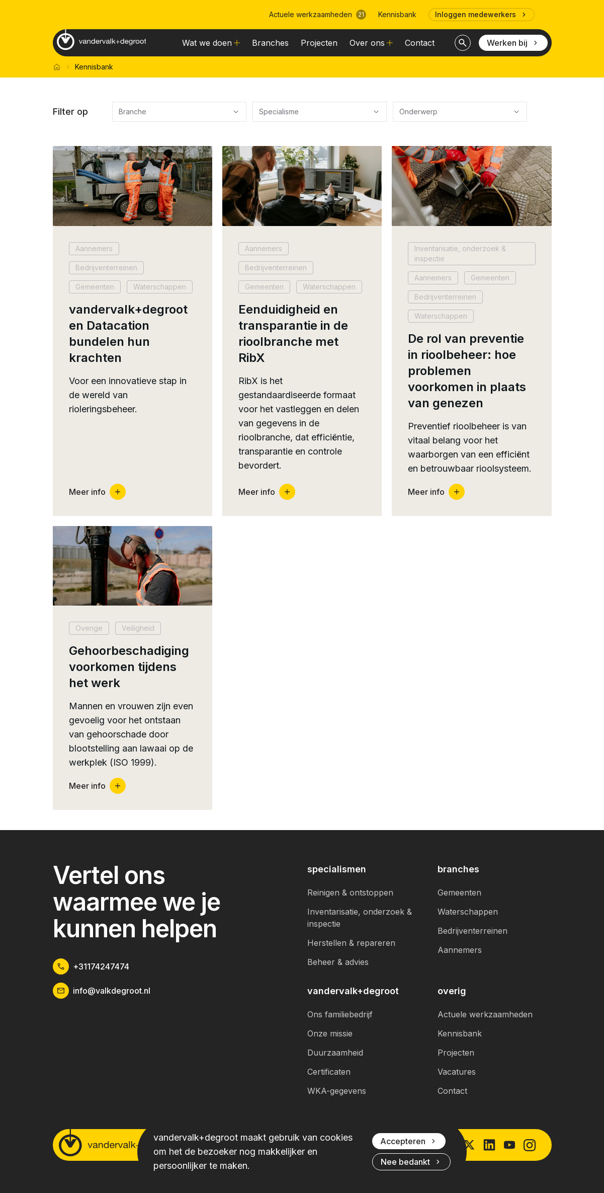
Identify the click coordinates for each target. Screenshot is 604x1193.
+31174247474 (91, 966)
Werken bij (513, 43)
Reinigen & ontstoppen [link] (350, 892)
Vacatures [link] (457, 1072)
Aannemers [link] (460, 950)
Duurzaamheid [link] (335, 1053)
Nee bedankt (411, 1162)
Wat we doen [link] (211, 43)
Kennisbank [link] (397, 14)
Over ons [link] (371, 43)
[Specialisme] (319, 112)
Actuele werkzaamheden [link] (485, 1014)
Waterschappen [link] (468, 912)
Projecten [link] (319, 43)
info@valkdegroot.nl (101, 991)
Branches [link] (270, 43)
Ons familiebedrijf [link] (340, 1014)
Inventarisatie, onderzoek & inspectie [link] (359, 918)
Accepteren (409, 1141)
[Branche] (179, 112)
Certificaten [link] (329, 1072)
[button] (132, 331)
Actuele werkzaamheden (317, 15)
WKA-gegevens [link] (336, 1091)
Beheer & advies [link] (338, 962)
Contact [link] (420, 43)
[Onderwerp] (460, 112)
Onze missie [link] (330, 1033)
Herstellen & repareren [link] (351, 943)
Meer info (97, 492)
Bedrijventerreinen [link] (472, 931)
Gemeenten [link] (459, 892)
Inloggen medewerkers (481, 14)
